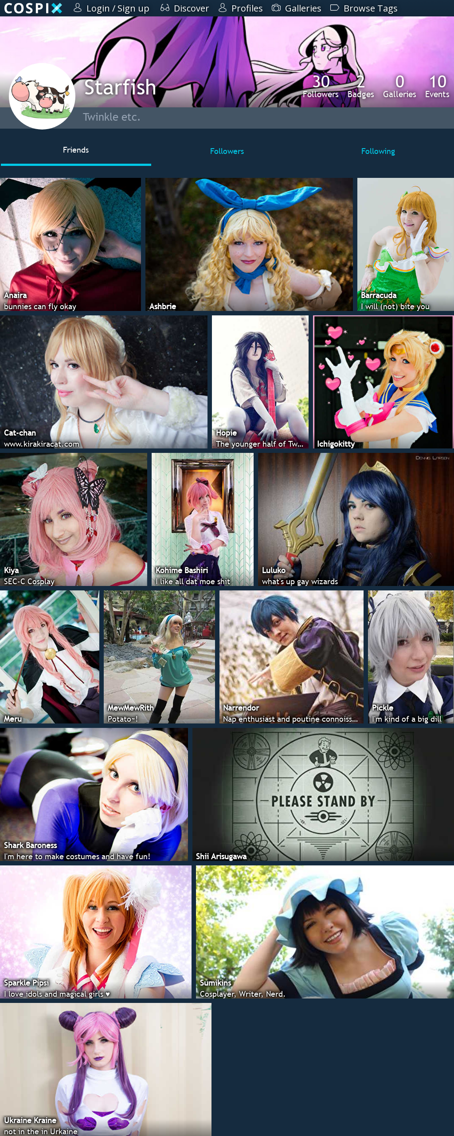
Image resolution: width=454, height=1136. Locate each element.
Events (437, 86)
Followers (321, 86)
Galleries (399, 86)
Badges (361, 86)
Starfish (120, 86)
